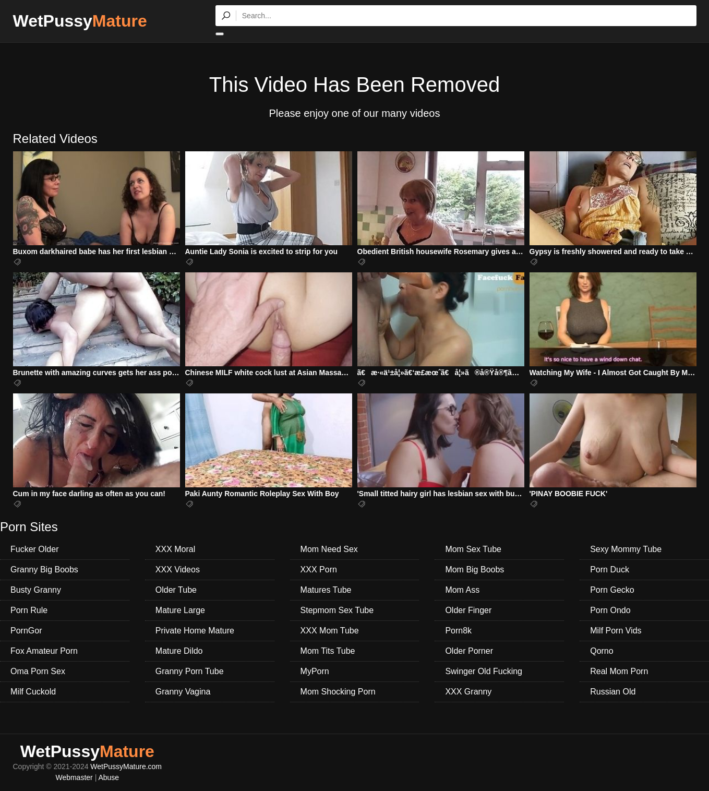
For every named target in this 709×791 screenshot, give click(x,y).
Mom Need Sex (329, 549)
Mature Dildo (179, 650)
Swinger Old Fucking (483, 671)
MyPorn (315, 671)
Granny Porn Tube (189, 671)
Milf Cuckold (33, 691)
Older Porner (469, 650)
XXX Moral (175, 549)
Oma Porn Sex (37, 671)
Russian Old (612, 691)
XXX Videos (177, 569)
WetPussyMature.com (126, 766)
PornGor (26, 630)
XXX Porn (319, 569)
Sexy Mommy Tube (626, 549)
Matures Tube (326, 589)
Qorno (601, 650)
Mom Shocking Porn (338, 691)
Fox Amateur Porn (44, 650)
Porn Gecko (612, 589)
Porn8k (458, 630)
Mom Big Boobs (474, 569)
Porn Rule (28, 610)
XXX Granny (468, 691)
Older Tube (176, 589)
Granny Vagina (183, 691)
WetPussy (80, 20)
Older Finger (468, 610)
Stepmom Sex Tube (337, 610)
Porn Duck (609, 569)
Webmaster (73, 777)
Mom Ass (462, 589)
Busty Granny (35, 589)
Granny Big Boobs (44, 569)
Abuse (108, 777)
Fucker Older (34, 549)
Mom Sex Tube (473, 549)
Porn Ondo (610, 610)
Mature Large (180, 610)
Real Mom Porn (619, 671)
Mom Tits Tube (328, 650)
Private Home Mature (194, 630)
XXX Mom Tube (330, 630)
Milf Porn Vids (615, 630)
